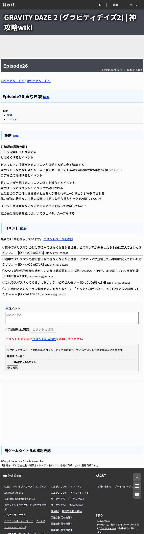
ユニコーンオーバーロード (18, 521)
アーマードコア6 (79, 492)
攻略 (9, 115)
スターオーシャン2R (15, 527)
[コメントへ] (137, 494)
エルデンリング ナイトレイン (66, 486)
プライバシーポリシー (126, 486)
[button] (103, 5)
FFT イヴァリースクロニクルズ (30, 486)
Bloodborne (76, 504)
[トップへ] (137, 477)
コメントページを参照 (58, 239)
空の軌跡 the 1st (13, 492)
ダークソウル (58, 498)
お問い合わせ (104, 486)
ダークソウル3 (58, 504)
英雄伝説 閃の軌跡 (72, 511)
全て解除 (12, 368)
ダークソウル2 (76, 498)
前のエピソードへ (13, 81)
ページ (133, 5)
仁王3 (7, 486)
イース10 (40, 521)
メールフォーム (108, 528)
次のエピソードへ (39, 81)
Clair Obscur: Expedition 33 (19, 498)
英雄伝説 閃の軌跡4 (61, 529)
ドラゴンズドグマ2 (14, 515)
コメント (12, 119)
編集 (115, 5)
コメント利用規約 (44, 339)
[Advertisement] (72, 47)
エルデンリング (59, 492)
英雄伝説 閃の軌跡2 (61, 517)
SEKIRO (55, 511)
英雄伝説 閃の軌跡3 (61, 523)
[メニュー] (137, 486)
